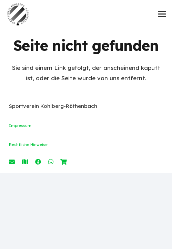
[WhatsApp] (50, 162)
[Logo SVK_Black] (18, 14)
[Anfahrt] (25, 162)
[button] (162, 14)
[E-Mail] (12, 162)
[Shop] (63, 162)
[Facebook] (38, 162)
